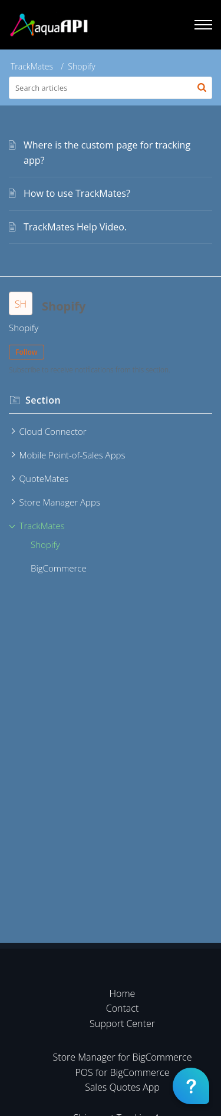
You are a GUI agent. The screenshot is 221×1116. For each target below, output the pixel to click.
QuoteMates (44, 478)
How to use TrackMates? (77, 193)
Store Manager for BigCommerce (122, 1057)
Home (123, 993)
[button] (201, 88)
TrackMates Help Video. (75, 226)
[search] (110, 88)
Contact (122, 1008)
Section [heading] (43, 400)
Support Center (122, 1023)
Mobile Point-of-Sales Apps (72, 455)
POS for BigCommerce (122, 1072)
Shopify (45, 544)
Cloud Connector (53, 431)
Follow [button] (26, 352)
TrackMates (32, 66)
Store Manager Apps (59, 502)
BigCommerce (59, 568)
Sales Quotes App (122, 1087)
